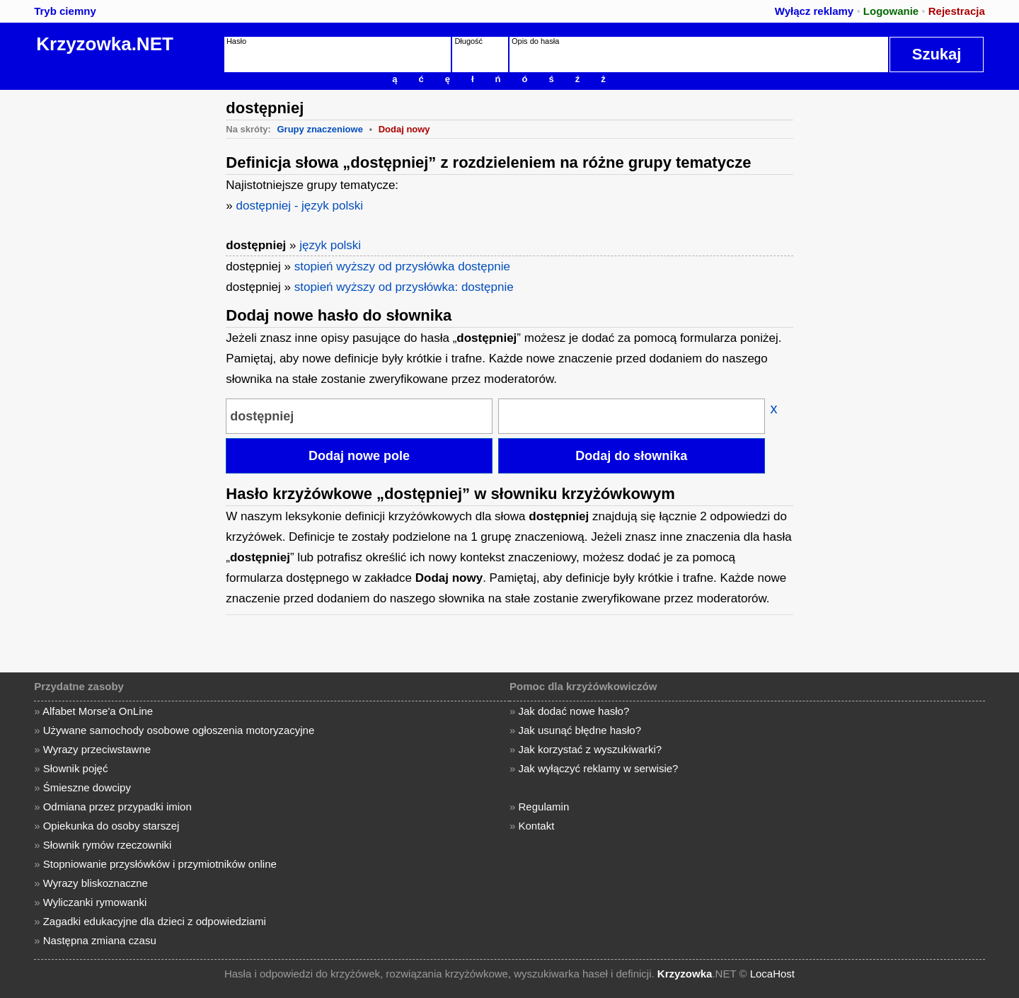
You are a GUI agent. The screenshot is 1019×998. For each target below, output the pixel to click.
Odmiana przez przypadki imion (117, 807)
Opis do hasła (535, 41)
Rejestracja (956, 11)
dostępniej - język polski (299, 205)
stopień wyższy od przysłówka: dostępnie (404, 287)
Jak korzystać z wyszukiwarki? (590, 749)
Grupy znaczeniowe (320, 129)
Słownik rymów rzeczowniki (107, 845)
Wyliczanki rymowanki (95, 902)
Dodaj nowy (404, 129)
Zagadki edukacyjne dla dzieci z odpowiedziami (154, 921)
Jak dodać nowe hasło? (574, 711)
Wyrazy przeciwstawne (97, 749)
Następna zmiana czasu (99, 940)
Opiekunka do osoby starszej (111, 826)
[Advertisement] (110, 302)
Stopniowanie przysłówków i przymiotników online (160, 864)
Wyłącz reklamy (814, 11)
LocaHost (772, 974)
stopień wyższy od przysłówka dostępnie (402, 266)
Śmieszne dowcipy (87, 787)
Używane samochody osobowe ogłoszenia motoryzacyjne (179, 730)
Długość (468, 41)
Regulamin (544, 807)
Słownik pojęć (75, 768)
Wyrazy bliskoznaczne (95, 883)
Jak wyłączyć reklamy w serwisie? (599, 768)
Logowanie (891, 11)
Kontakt (537, 826)
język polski (330, 245)
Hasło (236, 41)
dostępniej (256, 245)
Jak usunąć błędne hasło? (580, 730)
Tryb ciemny (65, 11)
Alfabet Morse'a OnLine (97, 711)
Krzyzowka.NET (104, 44)
